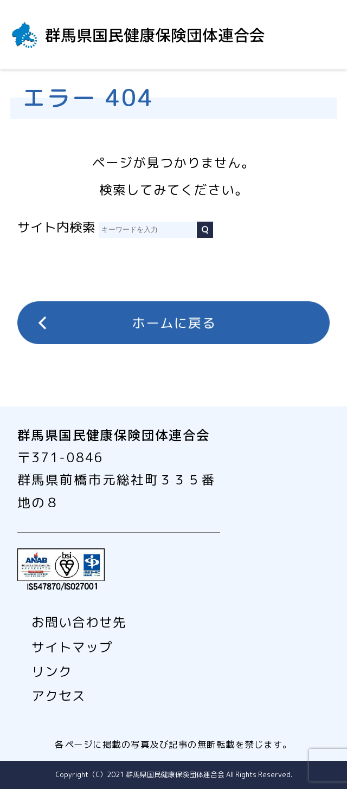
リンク (51, 672)
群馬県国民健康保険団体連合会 (155, 34)
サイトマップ (72, 647)
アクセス (58, 696)
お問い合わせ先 (78, 622)
